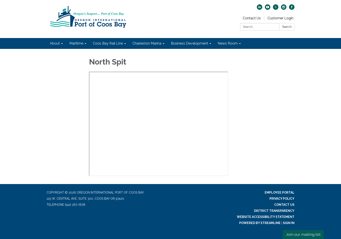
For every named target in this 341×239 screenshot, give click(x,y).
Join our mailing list (303, 234)
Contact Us (252, 18)
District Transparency (274, 210)
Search (287, 26)
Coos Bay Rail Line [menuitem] (108, 43)
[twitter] (275, 9)
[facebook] (291, 9)
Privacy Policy (281, 198)
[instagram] (283, 9)
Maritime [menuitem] (76, 43)
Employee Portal (279, 192)
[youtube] (267, 9)
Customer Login (280, 18)
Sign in (288, 223)
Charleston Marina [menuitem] (146, 43)
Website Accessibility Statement (265, 217)
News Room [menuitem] (228, 43)
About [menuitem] (55, 43)
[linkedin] (259, 9)
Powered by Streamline (260, 223)
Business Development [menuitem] (189, 43)
